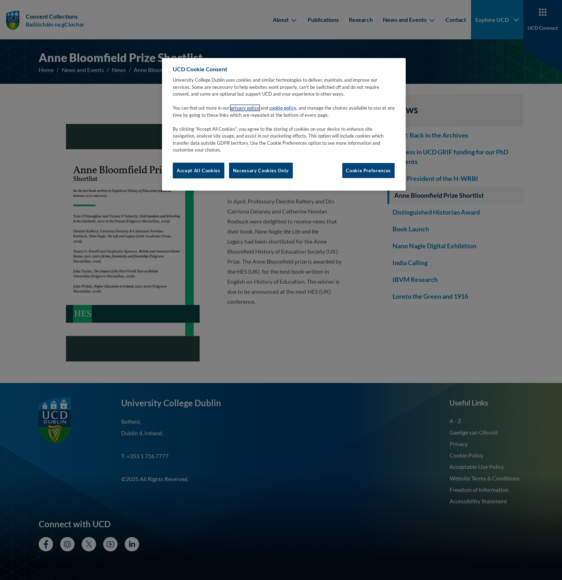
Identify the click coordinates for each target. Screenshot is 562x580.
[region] (284, 124)
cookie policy (282, 108)
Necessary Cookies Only (261, 170)
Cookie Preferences (368, 170)
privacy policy (244, 108)
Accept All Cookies (198, 170)
